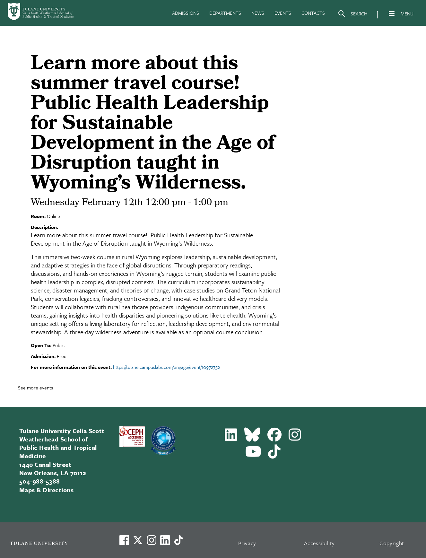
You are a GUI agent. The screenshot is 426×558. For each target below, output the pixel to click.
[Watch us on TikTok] (178, 540)
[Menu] (392, 13)
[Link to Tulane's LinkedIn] (165, 540)
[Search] (352, 15)
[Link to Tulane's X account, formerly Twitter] (138, 540)
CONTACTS (313, 12)
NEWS (257, 12)
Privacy (247, 543)
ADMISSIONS (185, 12)
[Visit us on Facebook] (124, 540)
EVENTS (282, 12)
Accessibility (319, 543)
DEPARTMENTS (225, 12)
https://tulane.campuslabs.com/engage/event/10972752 (166, 367)
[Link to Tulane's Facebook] (151, 540)
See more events (35, 387)
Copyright (391, 543)
